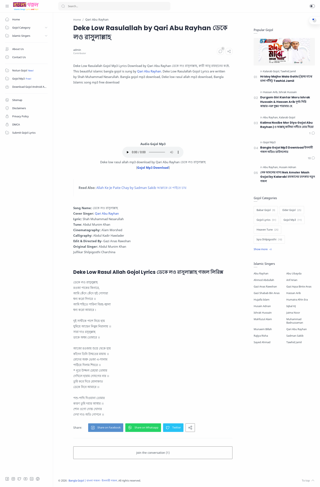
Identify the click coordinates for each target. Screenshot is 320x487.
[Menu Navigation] (7, 6)
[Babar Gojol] (266, 210)
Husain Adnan (262, 306)
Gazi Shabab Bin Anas (267, 293)
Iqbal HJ (291, 306)
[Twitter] (19, 479)
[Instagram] (13, 479)
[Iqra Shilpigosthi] (269, 239)
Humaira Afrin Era (297, 299)
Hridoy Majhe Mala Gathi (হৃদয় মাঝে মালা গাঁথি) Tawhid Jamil (286, 78)
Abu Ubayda (293, 273)
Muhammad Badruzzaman (294, 320)
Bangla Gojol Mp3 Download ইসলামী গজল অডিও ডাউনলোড (286, 149)
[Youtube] (25, 479)
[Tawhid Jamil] (288, 71)
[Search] (114, 6)
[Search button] (63, 6)
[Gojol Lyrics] (266, 220)
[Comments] (220, 51)
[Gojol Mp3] (269, 142)
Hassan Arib (293, 293)
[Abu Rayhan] (270, 118)
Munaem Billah (263, 329)
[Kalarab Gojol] (271, 71)
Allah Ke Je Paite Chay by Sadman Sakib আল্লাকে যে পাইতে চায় (141, 187)
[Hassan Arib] (270, 92)
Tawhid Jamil (294, 342)
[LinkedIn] (32, 479)
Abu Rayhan (261, 273)
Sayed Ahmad (262, 342)
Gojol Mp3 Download (153, 167)
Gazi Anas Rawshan (265, 286)
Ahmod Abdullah (264, 280)
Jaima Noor (293, 312)
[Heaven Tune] (267, 230)
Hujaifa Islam (261, 299)
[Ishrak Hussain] (288, 92)
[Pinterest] (38, 479)
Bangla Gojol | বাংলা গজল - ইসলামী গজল (93, 480)
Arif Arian (291, 280)
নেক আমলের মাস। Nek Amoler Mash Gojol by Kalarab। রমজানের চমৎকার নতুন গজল (287, 176)
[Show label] (263, 249)
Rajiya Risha (261, 335)
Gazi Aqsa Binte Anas (298, 286)
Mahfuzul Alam (263, 319)
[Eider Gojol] (292, 210)
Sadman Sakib (294, 335)
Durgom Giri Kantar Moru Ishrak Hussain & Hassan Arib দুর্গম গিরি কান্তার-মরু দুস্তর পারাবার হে (285, 101)
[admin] (77, 50)
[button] (312, 6)
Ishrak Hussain (263, 312)
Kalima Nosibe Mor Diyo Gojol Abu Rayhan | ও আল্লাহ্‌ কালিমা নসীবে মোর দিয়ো (286, 125)
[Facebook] (7, 479)
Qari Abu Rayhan (149, 71)
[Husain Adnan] (287, 167)
